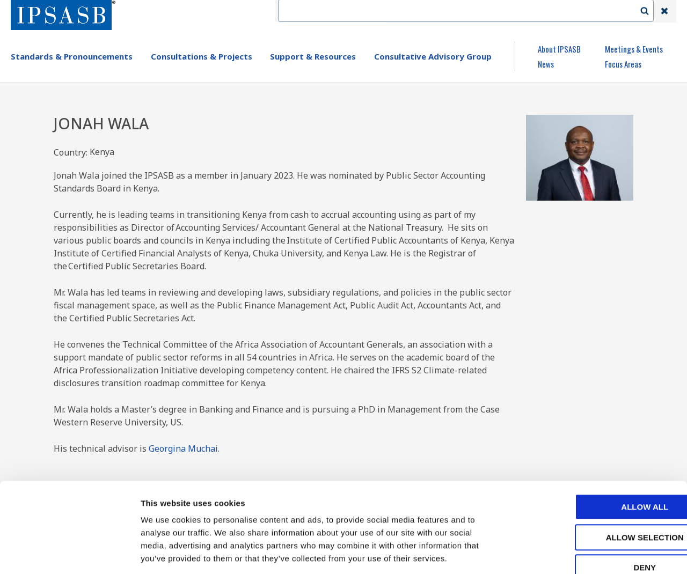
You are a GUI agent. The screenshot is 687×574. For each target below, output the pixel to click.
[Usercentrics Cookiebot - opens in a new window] (69, 553)
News (546, 64)
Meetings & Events (634, 49)
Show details (563, 552)
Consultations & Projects (201, 56)
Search (650, 11)
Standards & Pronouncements (72, 56)
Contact (445, 11)
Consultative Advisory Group (433, 56)
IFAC (404, 11)
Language (495, 11)
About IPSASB (559, 49)
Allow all (597, 445)
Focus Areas (623, 64)
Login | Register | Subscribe (578, 11)
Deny (597, 506)
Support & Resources (313, 56)
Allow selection (598, 476)
